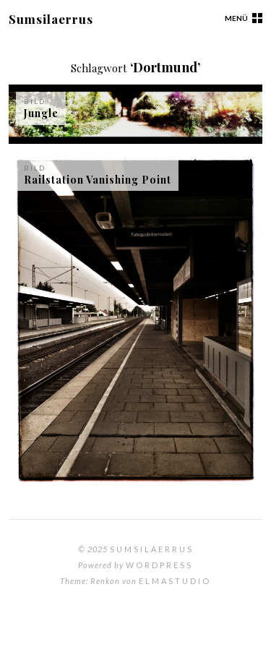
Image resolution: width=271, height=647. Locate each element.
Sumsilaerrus (51, 19)
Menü (236, 18)
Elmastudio (175, 581)
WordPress (159, 565)
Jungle (41, 113)
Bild (35, 101)
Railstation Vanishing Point (97, 180)
